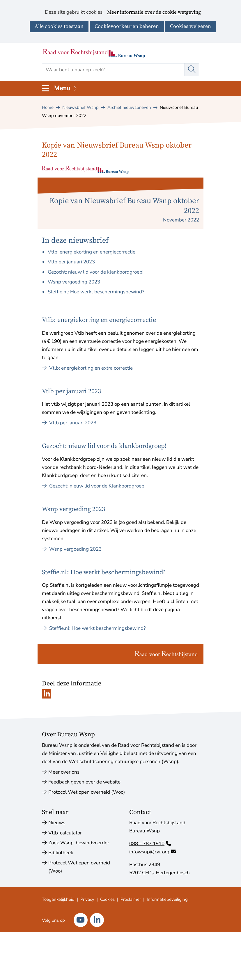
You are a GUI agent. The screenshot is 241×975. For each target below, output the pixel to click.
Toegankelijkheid (58, 899)
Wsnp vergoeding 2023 (74, 282)
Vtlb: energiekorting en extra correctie (87, 368)
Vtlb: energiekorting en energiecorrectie (91, 252)
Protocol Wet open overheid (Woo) (86, 792)
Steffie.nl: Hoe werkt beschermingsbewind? (96, 291)
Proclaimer (130, 899)
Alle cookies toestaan (59, 26)
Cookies (107, 899)
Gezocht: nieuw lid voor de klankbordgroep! (95, 272)
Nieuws (56, 822)
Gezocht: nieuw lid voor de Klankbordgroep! (94, 486)
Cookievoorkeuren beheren (127, 26)
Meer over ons (63, 772)
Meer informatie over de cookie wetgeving (154, 12)
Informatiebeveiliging (167, 899)
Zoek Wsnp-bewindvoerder (78, 842)
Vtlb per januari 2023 (71, 261)
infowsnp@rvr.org (152, 851)
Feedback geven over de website (84, 782)
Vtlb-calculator (65, 832)
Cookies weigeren (190, 26)
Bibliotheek (60, 852)
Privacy (87, 899)
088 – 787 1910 (150, 843)
